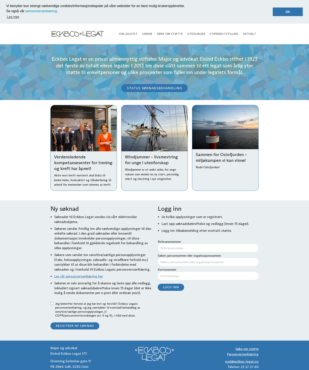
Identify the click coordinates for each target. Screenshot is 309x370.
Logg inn (171, 287)
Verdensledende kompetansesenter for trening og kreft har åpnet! (83, 162)
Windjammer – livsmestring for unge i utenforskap (151, 159)
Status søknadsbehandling (154, 88)
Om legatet (128, 33)
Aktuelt (249, 33)
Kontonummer (208, 273)
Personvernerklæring (243, 354)
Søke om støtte (170, 33)
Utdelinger (196, 33)
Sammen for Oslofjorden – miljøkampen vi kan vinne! (221, 157)
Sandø (147, 33)
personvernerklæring (41, 11)
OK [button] (287, 12)
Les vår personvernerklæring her (78, 276)
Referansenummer (208, 246)
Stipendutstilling (224, 33)
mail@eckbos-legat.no (242, 361)
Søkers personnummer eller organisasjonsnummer (208, 259)
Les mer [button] (13, 17)
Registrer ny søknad (75, 326)
